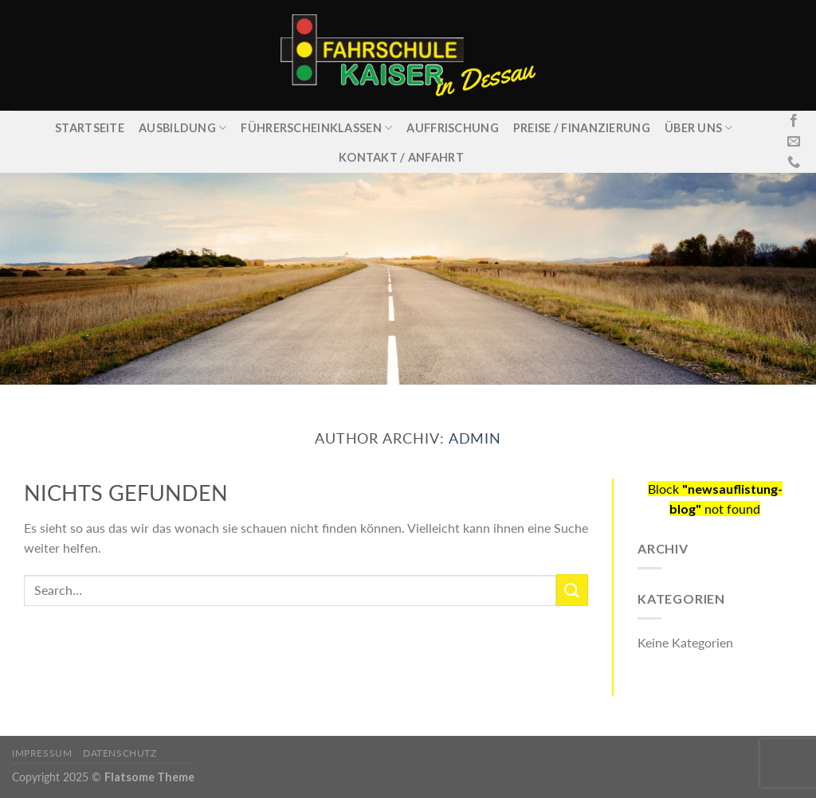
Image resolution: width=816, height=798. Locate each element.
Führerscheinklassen (316, 127)
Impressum (42, 753)
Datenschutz (120, 753)
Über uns (699, 127)
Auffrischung (452, 128)
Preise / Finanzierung (581, 128)
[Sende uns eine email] (793, 142)
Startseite (89, 128)
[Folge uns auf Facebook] (793, 121)
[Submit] (572, 589)
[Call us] (793, 162)
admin (475, 438)
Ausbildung (182, 127)
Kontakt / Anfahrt (401, 157)
